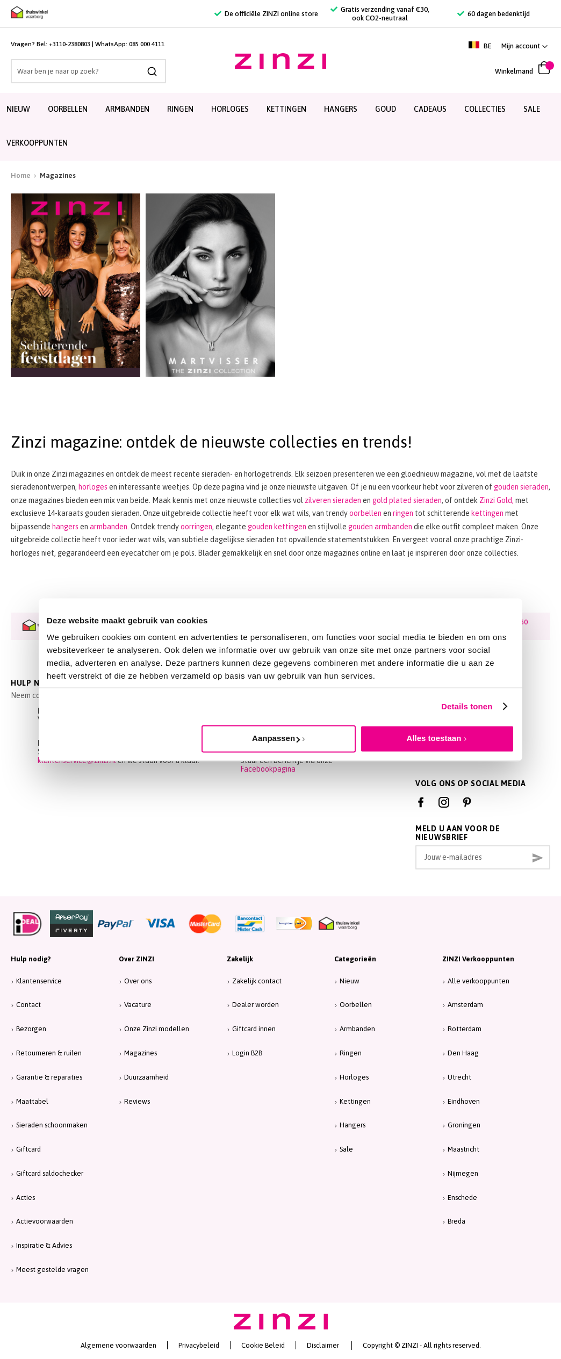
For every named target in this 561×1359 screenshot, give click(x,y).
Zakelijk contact (257, 981)
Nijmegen (463, 1173)
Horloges (354, 1077)
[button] (524, 46)
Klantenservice (39, 981)
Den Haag (463, 1053)
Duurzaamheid (146, 1077)
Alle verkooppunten (478, 981)
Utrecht (459, 1077)
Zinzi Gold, (496, 500)
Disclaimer (323, 1345)
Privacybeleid (198, 1345)
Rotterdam (464, 1029)
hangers (65, 526)
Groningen (464, 1125)
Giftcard (28, 1149)
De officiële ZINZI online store (266, 14)
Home (21, 175)
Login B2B (247, 1053)
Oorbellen (356, 1005)
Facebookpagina (268, 769)
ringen (403, 513)
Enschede (462, 1197)
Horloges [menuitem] (230, 109)
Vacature (138, 1005)
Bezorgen (31, 1029)
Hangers (352, 1125)
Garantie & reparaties (49, 1077)
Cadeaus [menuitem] (430, 109)
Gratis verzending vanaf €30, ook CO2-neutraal (379, 13)
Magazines (140, 1053)
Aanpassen (276, 738)
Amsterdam (465, 1005)
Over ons (138, 981)
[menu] (280, 127)
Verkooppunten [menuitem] (37, 143)
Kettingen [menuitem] (286, 109)
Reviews (137, 1101)
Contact (28, 1005)
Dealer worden (255, 1005)
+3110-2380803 (69, 44)
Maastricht (463, 1149)
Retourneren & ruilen (49, 1053)
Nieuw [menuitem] (18, 109)
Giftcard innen (254, 1029)
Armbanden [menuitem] (127, 109)
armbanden (108, 526)
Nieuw (349, 981)
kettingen (487, 513)
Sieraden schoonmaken (52, 1125)
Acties (25, 1197)
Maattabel (32, 1101)
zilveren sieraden (334, 500)
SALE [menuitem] (531, 109)
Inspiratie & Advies (44, 1245)
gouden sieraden (521, 487)
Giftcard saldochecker (49, 1173)
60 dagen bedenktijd (493, 14)
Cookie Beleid (263, 1345)
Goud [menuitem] (385, 109)
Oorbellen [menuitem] (68, 109)
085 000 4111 (146, 44)
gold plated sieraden (407, 500)
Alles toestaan (434, 738)
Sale (346, 1149)
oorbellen (365, 513)
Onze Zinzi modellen (156, 1029)
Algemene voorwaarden (118, 1345)
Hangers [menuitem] (340, 109)
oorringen (196, 526)
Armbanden (357, 1029)
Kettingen (355, 1101)
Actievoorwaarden (44, 1221)
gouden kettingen (277, 526)
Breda (456, 1221)
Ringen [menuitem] (180, 109)
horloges (92, 487)
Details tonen (466, 706)
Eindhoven (464, 1101)
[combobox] (88, 71)
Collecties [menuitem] (485, 109)
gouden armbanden (380, 526)
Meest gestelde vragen (52, 1269)
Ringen (351, 1053)
